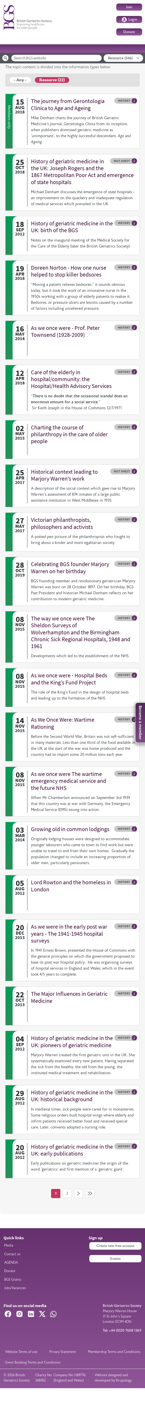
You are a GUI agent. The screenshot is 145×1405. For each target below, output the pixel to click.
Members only (9, 117)
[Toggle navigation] (136, 48)
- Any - (20, 80)
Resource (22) (52, 80)
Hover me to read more (134, 100)
